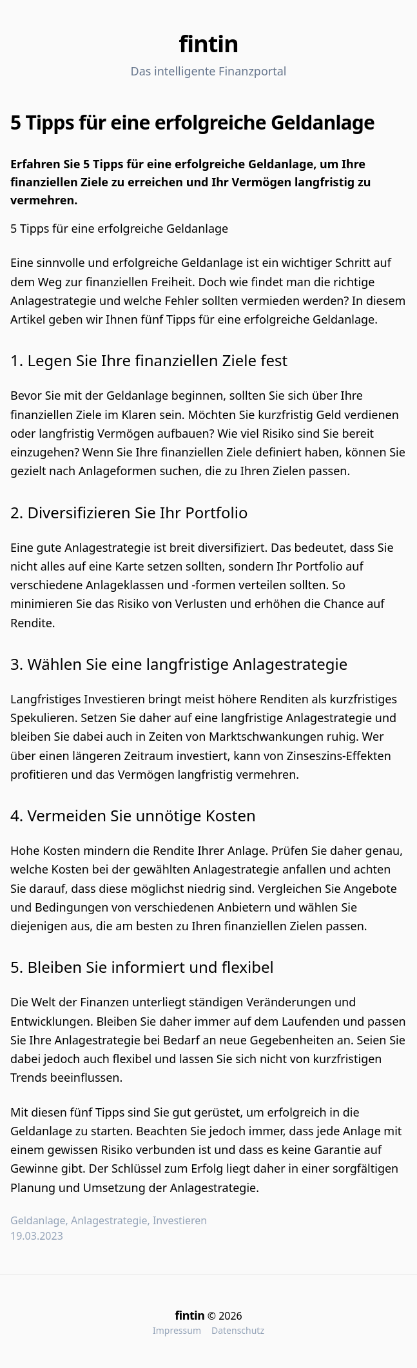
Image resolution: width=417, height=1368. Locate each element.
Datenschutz (237, 1330)
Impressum (177, 1330)
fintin (208, 43)
